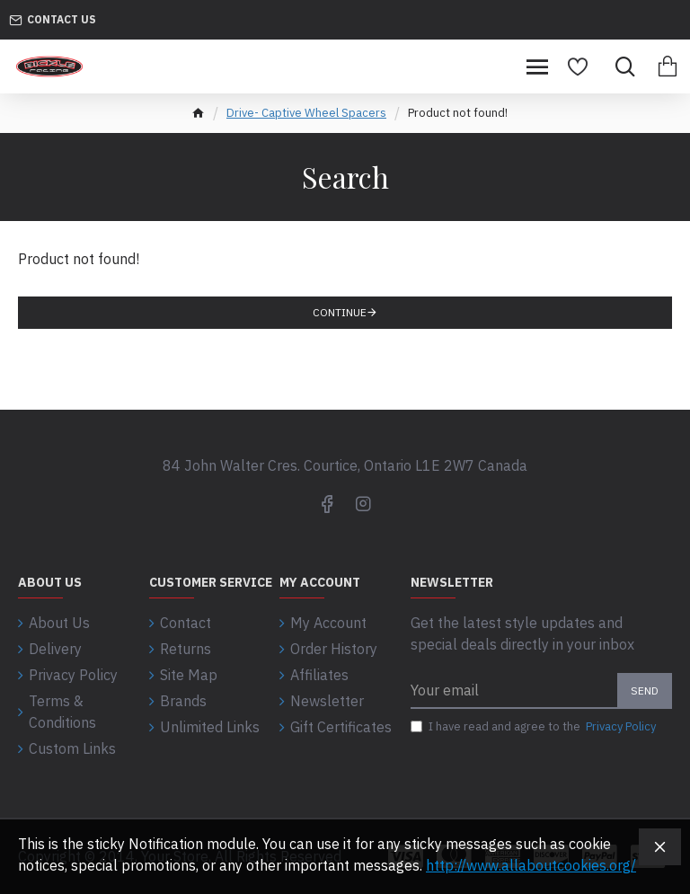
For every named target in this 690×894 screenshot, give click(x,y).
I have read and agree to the (535, 727)
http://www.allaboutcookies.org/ (531, 865)
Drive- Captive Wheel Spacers (306, 112)
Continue (340, 312)
